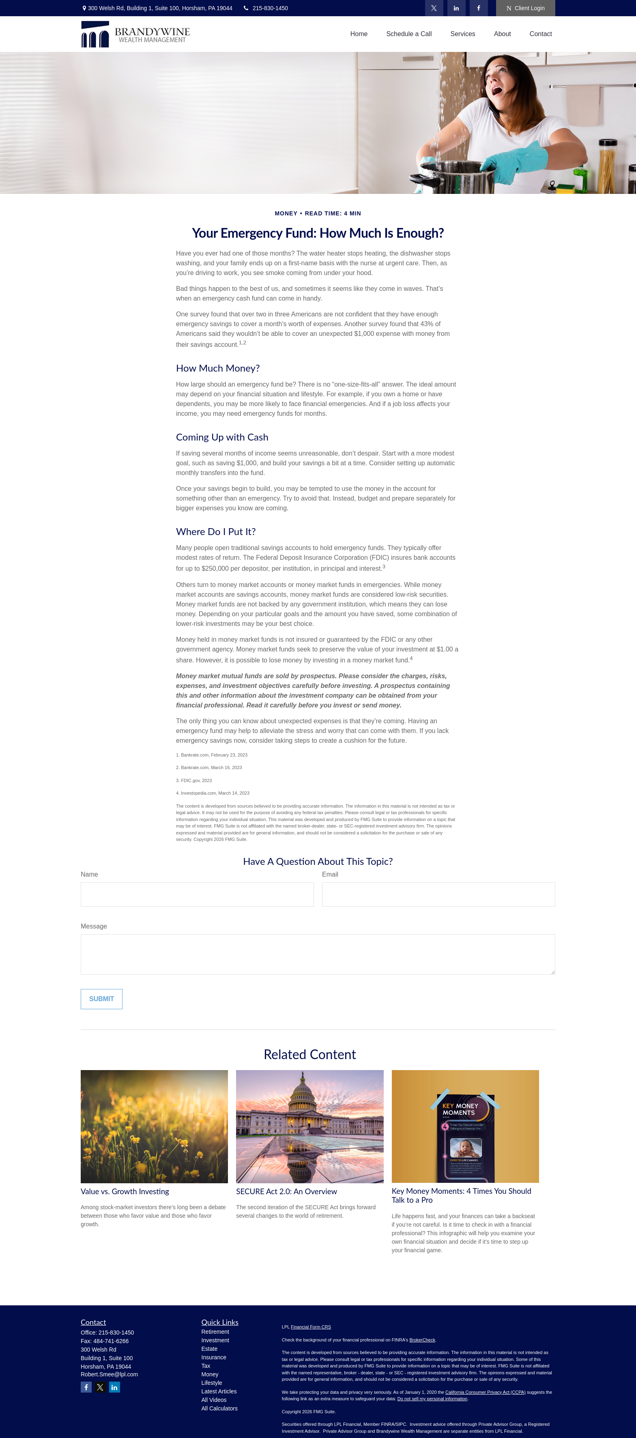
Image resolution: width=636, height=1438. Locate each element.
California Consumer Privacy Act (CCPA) (485, 1392)
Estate (210, 1349)
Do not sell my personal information (432, 1398)
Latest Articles (219, 1391)
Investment (215, 1340)
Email (330, 874)
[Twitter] (434, 8)
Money (210, 1374)
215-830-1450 (265, 8)
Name (89, 874)
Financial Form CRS (311, 1326)
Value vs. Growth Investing (125, 1191)
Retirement (215, 1331)
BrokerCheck (422, 1339)
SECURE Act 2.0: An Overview (286, 1191)
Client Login (526, 8)
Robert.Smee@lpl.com (109, 1374)
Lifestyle (212, 1383)
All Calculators (220, 1408)
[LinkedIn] (456, 8)
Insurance (214, 1357)
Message (94, 926)
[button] (359, 34)
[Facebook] (479, 8)
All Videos (214, 1400)
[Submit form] (101, 999)
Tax (206, 1366)
